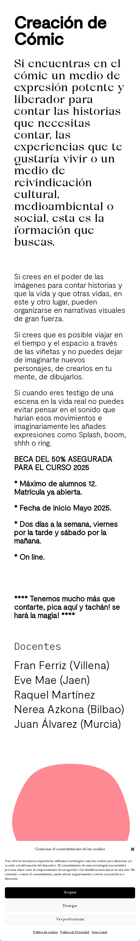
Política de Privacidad (74, 932)
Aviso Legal (99, 932)
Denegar (70, 906)
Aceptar (70, 892)
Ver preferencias (70, 919)
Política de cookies (45, 932)
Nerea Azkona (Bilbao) (69, 708)
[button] (132, 849)
